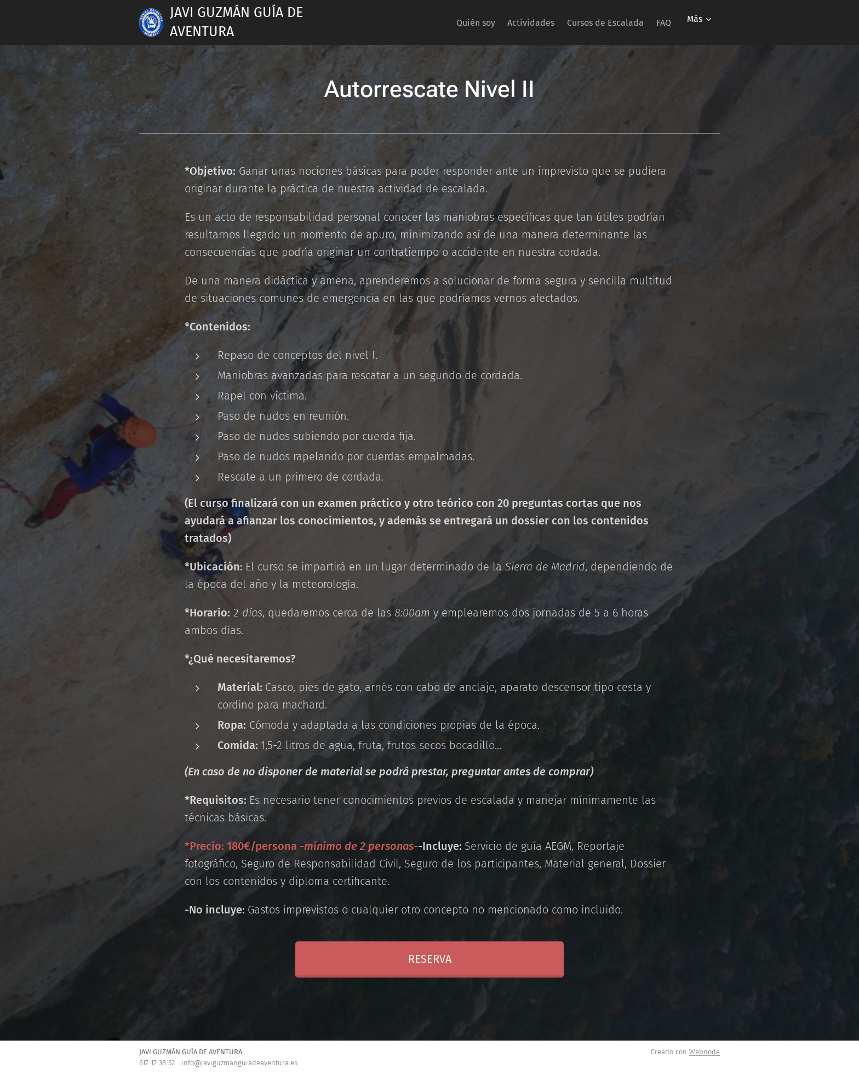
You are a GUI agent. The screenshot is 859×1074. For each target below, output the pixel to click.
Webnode (704, 1052)
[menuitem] (450, 22)
